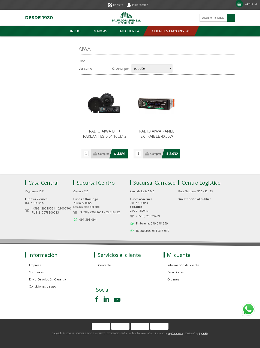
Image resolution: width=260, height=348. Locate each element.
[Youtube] (117, 300)
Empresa (35, 265)
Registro (118, 5)
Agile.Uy (203, 333)
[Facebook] (97, 299)
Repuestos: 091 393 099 (152, 231)
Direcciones (175, 272)
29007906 (65, 208)
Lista (106, 68)
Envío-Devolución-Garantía (47, 279)
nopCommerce (175, 333)
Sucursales (36, 272)
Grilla (98, 68)
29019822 (113, 212)
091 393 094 (87, 219)
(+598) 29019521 (43, 208)
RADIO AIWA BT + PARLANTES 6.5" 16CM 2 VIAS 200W (104, 136)
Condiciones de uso (42, 286)
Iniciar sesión (140, 5)
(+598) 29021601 (91, 212)
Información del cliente (183, 265)
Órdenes (173, 279)
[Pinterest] (106, 299)
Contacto (104, 265)
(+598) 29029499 (148, 216)
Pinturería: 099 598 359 (152, 223)
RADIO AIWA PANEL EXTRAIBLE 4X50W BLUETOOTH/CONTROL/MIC (156, 136)
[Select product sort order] (152, 68)
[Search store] (213, 18)
